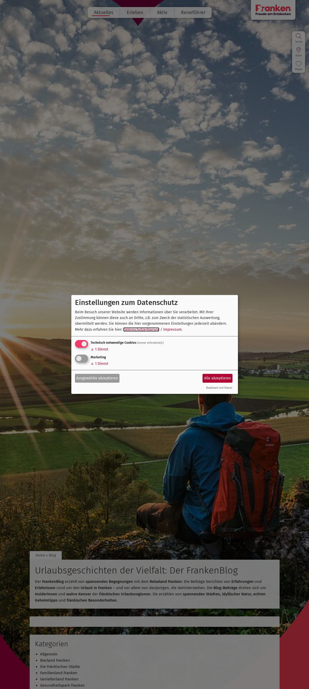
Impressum (172, 329)
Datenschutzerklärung (141, 329)
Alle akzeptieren (217, 378)
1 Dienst (99, 349)
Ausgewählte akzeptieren (97, 378)
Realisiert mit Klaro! (219, 388)
